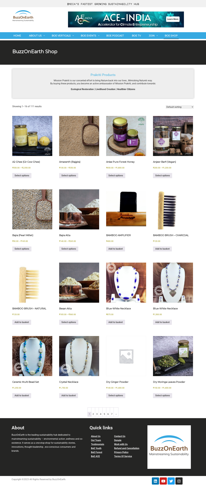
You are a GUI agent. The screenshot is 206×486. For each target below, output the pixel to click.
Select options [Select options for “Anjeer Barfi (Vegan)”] (162, 175)
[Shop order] (180, 107)
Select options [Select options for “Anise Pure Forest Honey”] (115, 175)
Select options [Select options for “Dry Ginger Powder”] (115, 395)
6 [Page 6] (108, 414)
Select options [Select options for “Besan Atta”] (68, 322)
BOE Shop (171, 35)
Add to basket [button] (115, 248)
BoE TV (136, 35)
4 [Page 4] (100, 414)
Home (17, 35)
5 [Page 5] (104, 414)
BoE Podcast (115, 35)
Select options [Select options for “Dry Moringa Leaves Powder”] (162, 395)
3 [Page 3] (97, 414)
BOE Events (88, 35)
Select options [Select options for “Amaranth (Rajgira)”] (68, 175)
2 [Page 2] (93, 414)
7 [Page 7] (111, 414)
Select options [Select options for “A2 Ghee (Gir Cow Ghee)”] (22, 175)
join (152, 35)
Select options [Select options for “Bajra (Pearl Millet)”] (22, 248)
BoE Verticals (61, 35)
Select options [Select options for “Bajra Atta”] (68, 248)
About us (35, 35)
